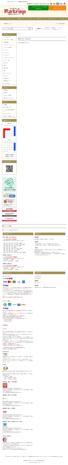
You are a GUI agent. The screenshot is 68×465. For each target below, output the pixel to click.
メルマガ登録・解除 (60, 23)
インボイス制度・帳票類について (9, 110)
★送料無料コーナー (56, 29)
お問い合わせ (50, 18)
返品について (25, 456)
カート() (61, 18)
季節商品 (5, 90)
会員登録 (18, 18)
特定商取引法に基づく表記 (33, 456)
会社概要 (5, 104)
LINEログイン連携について (9, 116)
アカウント (7, 18)
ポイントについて (7, 113)
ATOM (61, 456)
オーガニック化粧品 (7, 95)
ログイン (29, 18)
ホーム (19, 33)
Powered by (34, 462)
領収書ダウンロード (7, 23)
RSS (58, 456)
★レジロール (60, 27)
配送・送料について (7, 107)
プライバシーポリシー (44, 456)
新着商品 (5, 92)
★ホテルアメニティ (47, 29)
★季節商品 (47, 27)
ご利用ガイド (39, 18)
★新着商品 (53, 27)
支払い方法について (9, 456)
